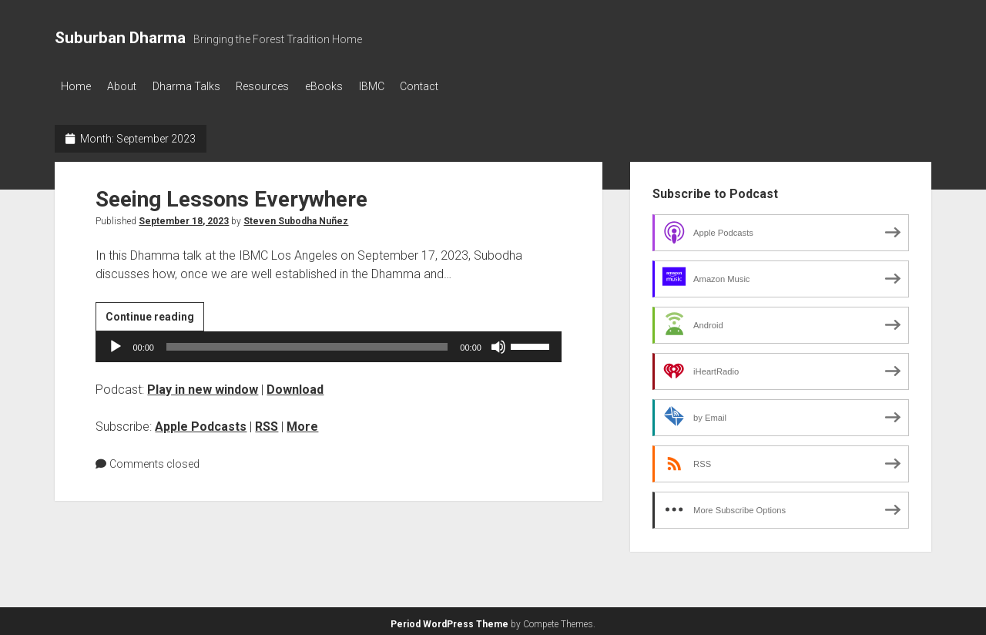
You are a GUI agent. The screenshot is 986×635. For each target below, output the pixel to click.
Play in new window (202, 385)
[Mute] (498, 342)
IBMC (407, 86)
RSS (266, 422)
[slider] (307, 342)
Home (76, 86)
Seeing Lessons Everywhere (231, 194)
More (302, 422)
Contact (462, 86)
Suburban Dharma (120, 38)
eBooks (352, 86)
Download (295, 385)
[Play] (115, 342)
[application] (328, 342)
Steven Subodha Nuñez (295, 216)
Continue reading (155, 314)
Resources (283, 86)
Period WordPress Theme (449, 619)
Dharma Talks (200, 86)
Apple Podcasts (200, 422)
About (128, 86)
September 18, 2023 (184, 216)
